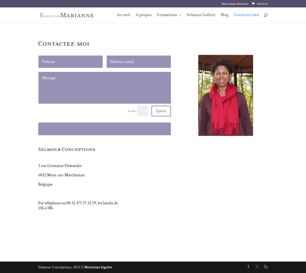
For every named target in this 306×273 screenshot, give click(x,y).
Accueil (123, 15)
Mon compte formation (235, 4)
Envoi (161, 111)
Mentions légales (98, 267)
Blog (224, 15)
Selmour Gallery (201, 15)
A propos (144, 15)
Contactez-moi (246, 15)
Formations (167, 15)
